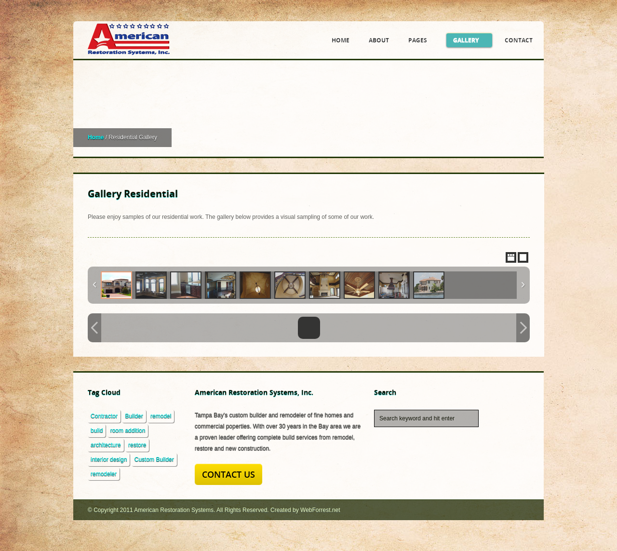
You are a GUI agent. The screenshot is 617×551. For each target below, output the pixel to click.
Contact (519, 40)
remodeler (104, 473)
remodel (160, 416)
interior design (109, 459)
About (379, 40)
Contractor (104, 416)
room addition (128, 430)
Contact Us (228, 474)
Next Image (523, 327)
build (97, 430)
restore (137, 445)
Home (340, 40)
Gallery (469, 40)
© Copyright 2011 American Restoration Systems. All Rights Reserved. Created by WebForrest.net (214, 510)
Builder (134, 416)
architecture (106, 445)
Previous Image (94, 327)
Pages (421, 40)
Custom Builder (154, 459)
